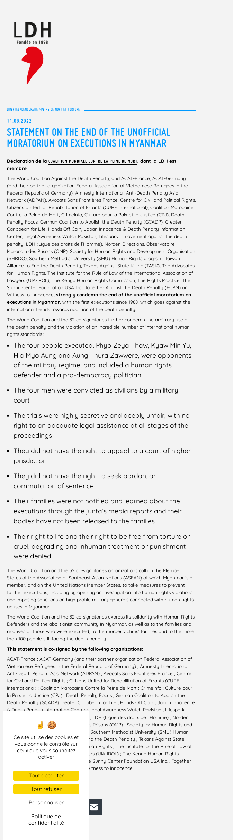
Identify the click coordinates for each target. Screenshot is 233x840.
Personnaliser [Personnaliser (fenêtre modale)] (46, 802)
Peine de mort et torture (60, 109)
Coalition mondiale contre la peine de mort (92, 161)
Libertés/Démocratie (22, 109)
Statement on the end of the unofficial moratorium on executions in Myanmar (89, 137)
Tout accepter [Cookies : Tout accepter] (46, 775)
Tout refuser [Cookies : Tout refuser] (46, 788)
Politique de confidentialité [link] (46, 819)
